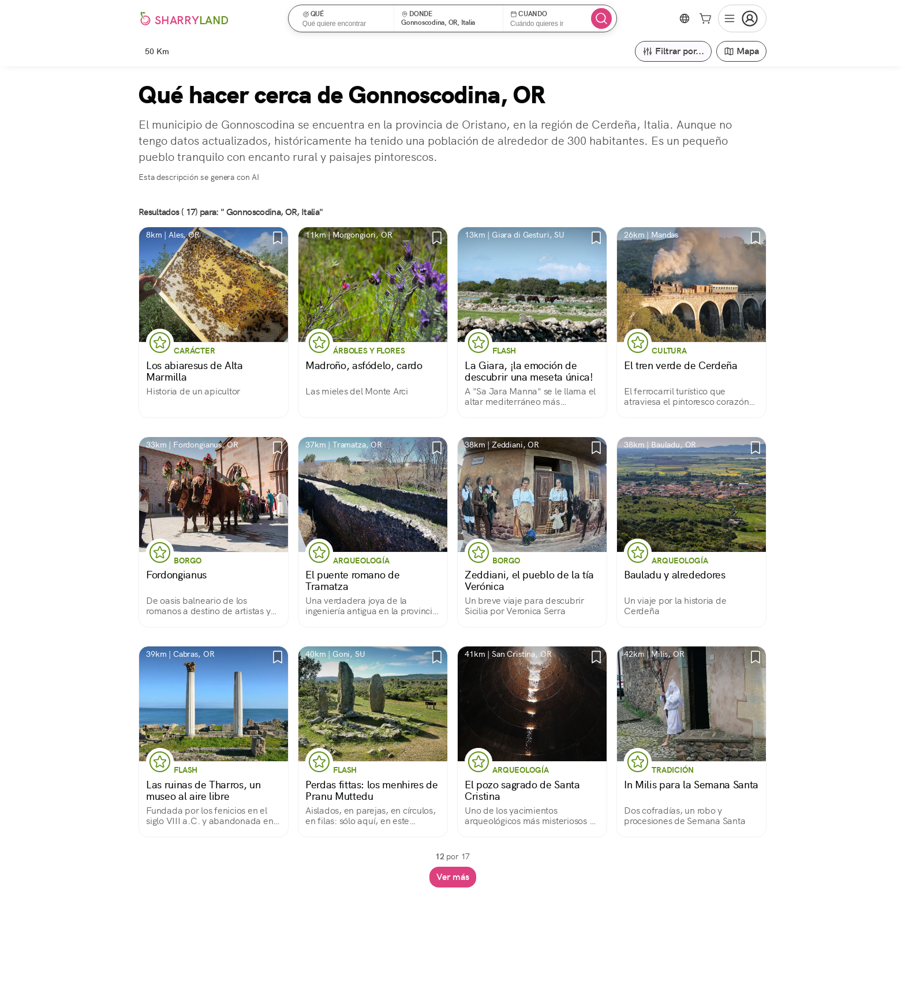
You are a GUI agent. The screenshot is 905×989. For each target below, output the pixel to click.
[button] (345, 18)
